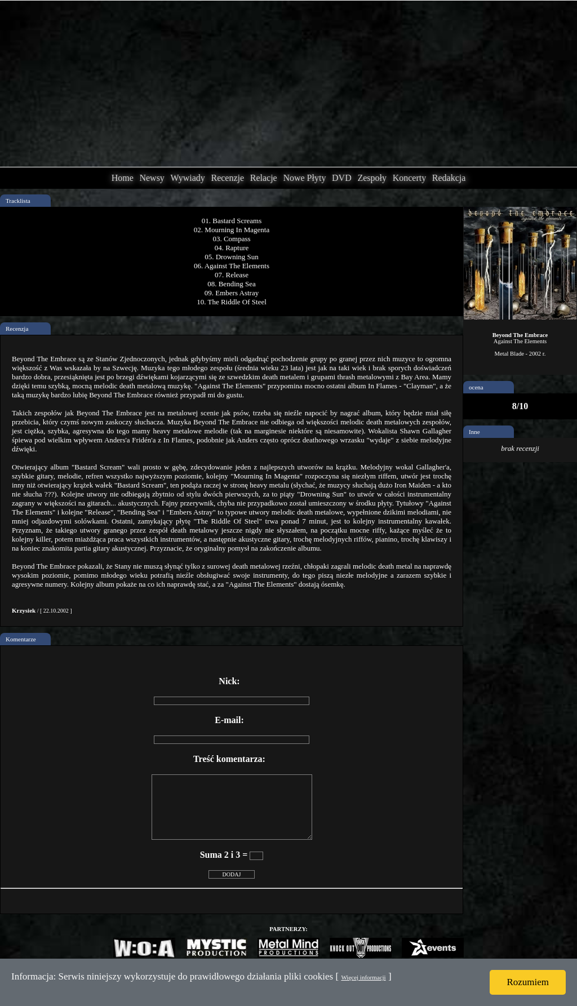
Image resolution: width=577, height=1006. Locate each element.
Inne (474, 431)
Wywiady (188, 178)
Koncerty (410, 178)
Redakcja (449, 178)
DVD (342, 178)
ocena (476, 387)
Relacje (263, 178)
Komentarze (21, 639)
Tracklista (18, 200)
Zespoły (372, 178)
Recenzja (17, 328)
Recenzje (227, 178)
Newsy (151, 178)
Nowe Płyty (304, 178)
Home (123, 178)
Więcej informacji (363, 977)
